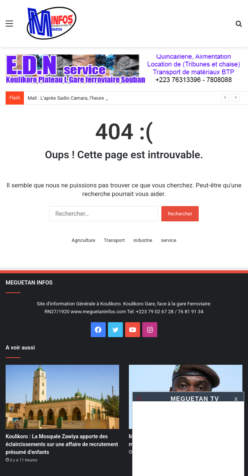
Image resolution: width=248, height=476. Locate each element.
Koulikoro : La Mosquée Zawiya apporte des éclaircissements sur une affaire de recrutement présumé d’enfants (62, 444)
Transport (114, 240)
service (168, 240)
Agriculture (83, 240)
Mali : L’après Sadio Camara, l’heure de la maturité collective (92, 98)
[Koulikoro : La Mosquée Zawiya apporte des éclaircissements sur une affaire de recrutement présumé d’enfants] (62, 397)
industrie (142, 240)
